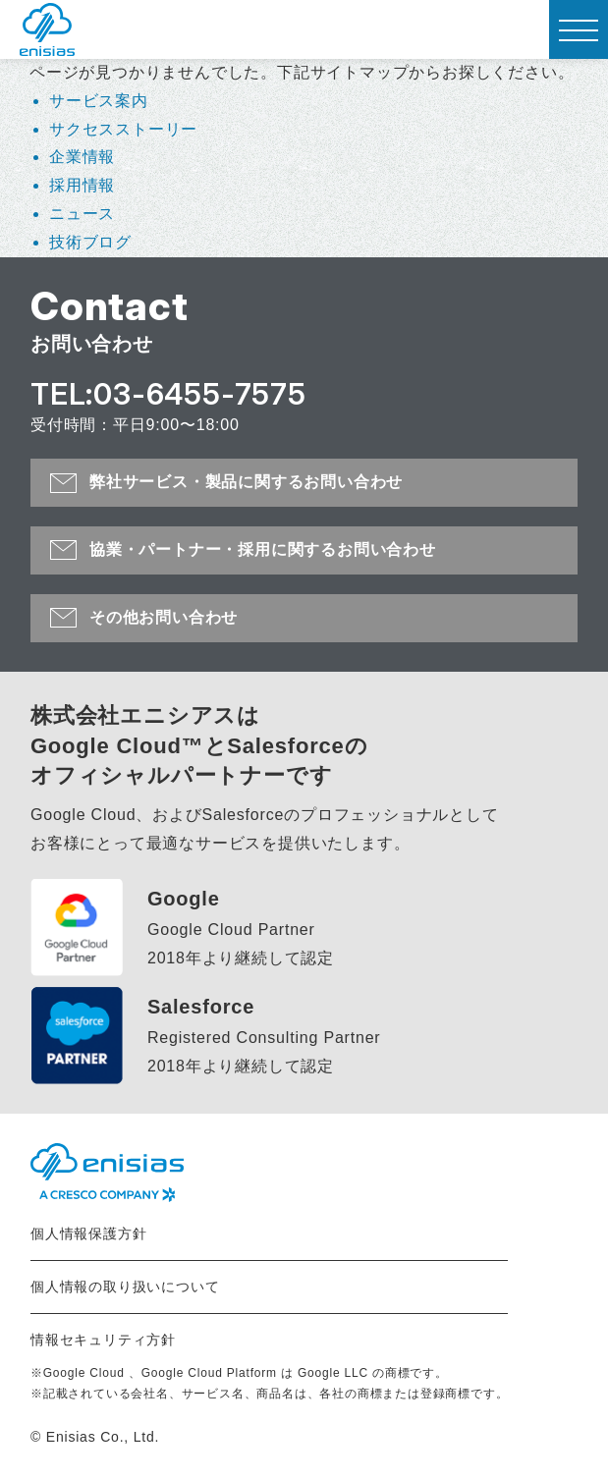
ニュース (82, 213)
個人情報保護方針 (88, 1233)
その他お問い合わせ (163, 617)
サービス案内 (98, 100)
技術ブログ (90, 242)
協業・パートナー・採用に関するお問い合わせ (262, 549)
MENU (573, 37)
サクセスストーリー (123, 129)
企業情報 (82, 156)
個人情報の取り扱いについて (124, 1286)
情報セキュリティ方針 (103, 1339)
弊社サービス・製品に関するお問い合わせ (246, 481)
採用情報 (82, 185)
